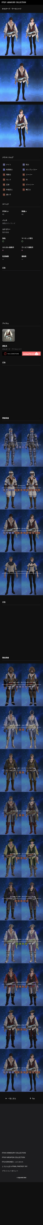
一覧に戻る (11, 1141)
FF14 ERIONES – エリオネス (12, 1205)
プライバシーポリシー (10, 1214)
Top (32, 1141)
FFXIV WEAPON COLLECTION (13, 1200)
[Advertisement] (21, 171)
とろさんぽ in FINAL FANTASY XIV (14, 1209)
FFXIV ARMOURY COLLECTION (14, 2)
